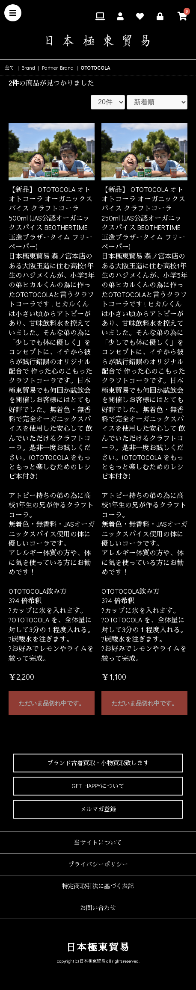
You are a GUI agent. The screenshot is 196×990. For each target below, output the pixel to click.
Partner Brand (58, 67)
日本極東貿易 (98, 947)
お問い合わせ (98, 908)
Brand (28, 67)
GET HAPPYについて (98, 786)
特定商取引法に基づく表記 (98, 886)
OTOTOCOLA (95, 67)
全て (9, 67)
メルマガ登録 (98, 809)
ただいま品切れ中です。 (52, 703)
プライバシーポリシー (98, 864)
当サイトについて (98, 842)
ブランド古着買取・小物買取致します (98, 763)
